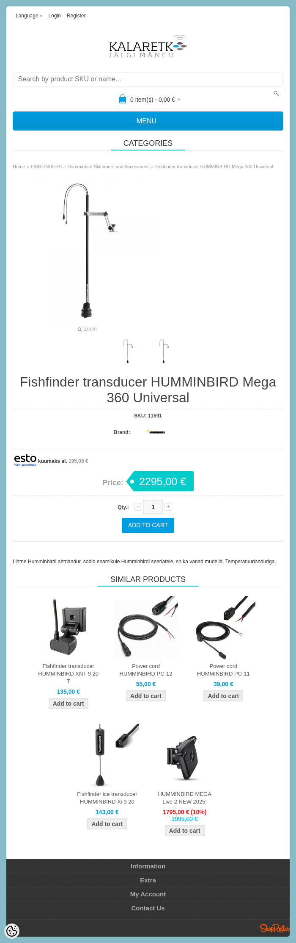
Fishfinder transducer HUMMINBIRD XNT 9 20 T (68, 673)
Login (54, 16)
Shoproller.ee (275, 928)
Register (76, 16)
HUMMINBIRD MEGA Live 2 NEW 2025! (184, 798)
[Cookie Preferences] (11, 931)
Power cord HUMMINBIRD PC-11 (223, 670)
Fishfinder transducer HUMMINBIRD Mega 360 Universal (214, 166)
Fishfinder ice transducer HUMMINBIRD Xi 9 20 (107, 798)
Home (19, 166)
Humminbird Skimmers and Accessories (108, 166)
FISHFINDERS (46, 166)
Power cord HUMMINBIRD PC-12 (146, 670)
